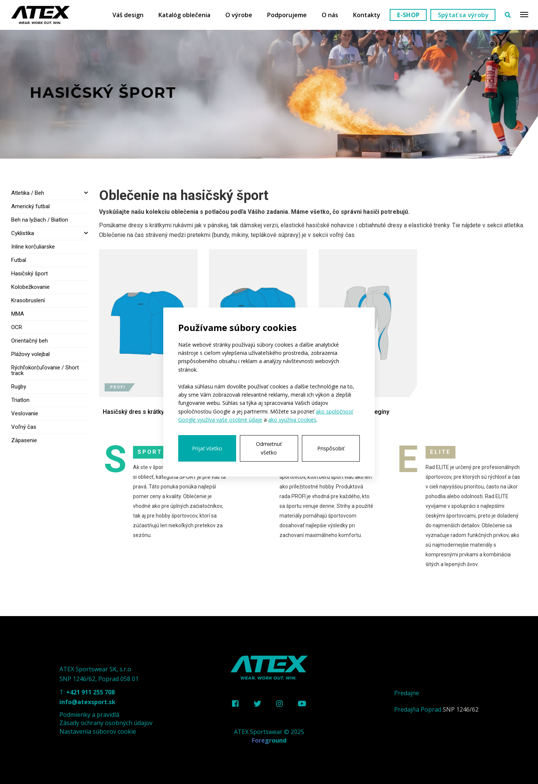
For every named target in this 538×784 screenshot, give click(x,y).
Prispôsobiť (330, 448)
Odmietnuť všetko (269, 448)
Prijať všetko (207, 448)
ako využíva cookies (292, 419)
